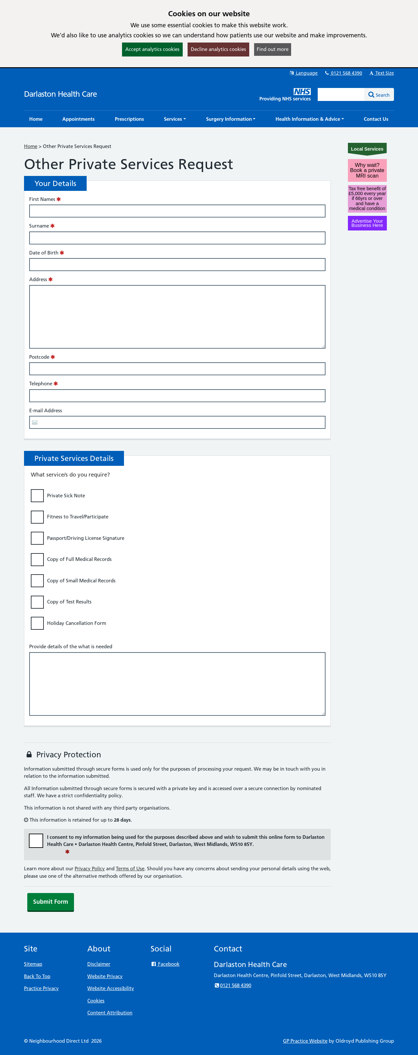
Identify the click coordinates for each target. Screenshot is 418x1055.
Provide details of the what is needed (70, 646)
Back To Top (37, 976)
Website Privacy (105, 976)
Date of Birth (43, 253)
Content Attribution (109, 1013)
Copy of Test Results (69, 602)
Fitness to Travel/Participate (77, 517)
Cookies (95, 1001)
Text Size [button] (381, 73)
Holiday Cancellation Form (76, 623)
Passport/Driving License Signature (85, 538)
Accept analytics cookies (152, 49)
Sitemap (33, 964)
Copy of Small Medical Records (81, 580)
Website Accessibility (110, 988)
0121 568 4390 (343, 73)
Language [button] (303, 73)
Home (30, 146)
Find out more (273, 49)
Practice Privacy (41, 988)
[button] (175, 119)
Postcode (39, 357)
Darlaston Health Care (60, 94)
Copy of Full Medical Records (79, 559)
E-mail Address (45, 410)
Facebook (165, 964)
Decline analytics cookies (218, 49)
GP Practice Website (305, 1041)
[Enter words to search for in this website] (341, 94)
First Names (42, 199)
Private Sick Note (66, 495)
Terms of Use (130, 868)
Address (38, 279)
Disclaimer (98, 964)
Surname (39, 226)
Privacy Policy (90, 868)
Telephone (40, 383)
